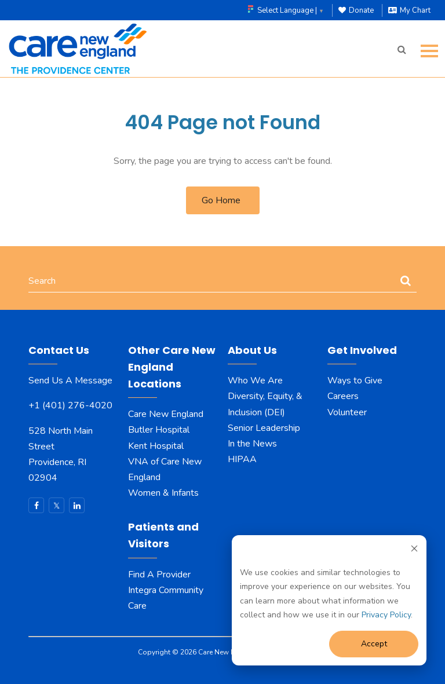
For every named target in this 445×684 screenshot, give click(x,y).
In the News (252, 443)
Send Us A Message (70, 380)
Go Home (221, 200)
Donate (356, 10)
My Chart (409, 10)
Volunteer (347, 412)
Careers (344, 396)
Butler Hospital (158, 429)
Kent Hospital (156, 446)
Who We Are (255, 380)
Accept (374, 643)
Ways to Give (354, 380)
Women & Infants (163, 493)
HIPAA (242, 459)
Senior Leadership (264, 428)
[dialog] (329, 600)
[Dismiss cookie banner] (414, 550)
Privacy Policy (386, 614)
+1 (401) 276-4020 (70, 405)
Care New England (167, 414)
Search (42, 281)
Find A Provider (159, 574)
